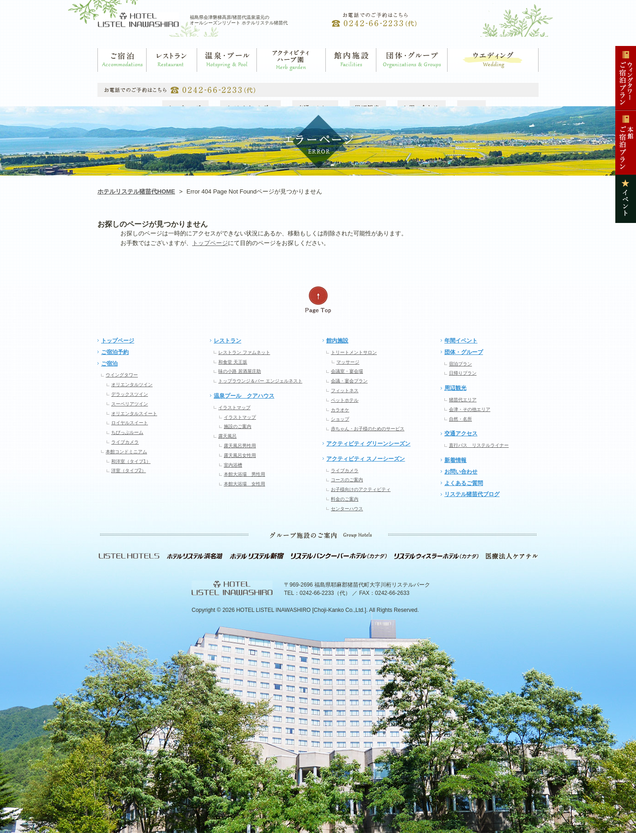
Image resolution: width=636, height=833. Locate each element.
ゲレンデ (268, 76)
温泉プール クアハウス (244, 396)
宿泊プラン (460, 363)
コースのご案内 (347, 479)
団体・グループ (395, 76)
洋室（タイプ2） (128, 470)
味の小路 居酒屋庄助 (239, 371)
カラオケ (340, 409)
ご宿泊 (105, 76)
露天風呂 (227, 436)
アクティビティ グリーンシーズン (368, 443)
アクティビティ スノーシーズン (365, 459)
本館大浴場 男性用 (244, 474)
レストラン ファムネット (244, 352)
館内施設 (337, 76)
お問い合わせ (460, 471)
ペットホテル (344, 400)
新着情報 (455, 460)
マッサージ (347, 362)
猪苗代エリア (463, 399)
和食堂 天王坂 (232, 362)
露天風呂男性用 (240, 445)
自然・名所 (460, 419)
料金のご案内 (344, 499)
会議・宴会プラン (349, 380)
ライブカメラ (125, 442)
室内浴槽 (233, 465)
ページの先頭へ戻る (318, 300)
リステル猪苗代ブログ (472, 494)
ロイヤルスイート (129, 422)
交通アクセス (460, 433)
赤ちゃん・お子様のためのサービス (367, 428)
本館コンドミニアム (126, 451)
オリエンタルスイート (134, 413)
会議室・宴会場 (347, 371)
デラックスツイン (129, 394)
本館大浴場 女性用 (244, 483)
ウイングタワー (122, 374)
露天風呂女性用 (240, 455)
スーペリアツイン (129, 403)
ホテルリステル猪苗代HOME (136, 191)
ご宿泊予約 (115, 352)
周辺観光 (455, 388)
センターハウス (347, 508)
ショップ (340, 419)
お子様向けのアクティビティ (361, 489)
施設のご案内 (237, 426)
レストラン (160, 76)
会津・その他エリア (469, 409)
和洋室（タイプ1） (131, 461)
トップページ (210, 243)
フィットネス (344, 390)
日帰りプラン (463, 373)
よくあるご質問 (463, 483)
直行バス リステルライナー (479, 445)
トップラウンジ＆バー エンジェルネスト (260, 380)
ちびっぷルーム (127, 432)
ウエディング (463, 76)
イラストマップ (234, 407)
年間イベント (460, 340)
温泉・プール (213, 76)
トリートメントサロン (354, 352)
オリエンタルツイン (132, 384)
